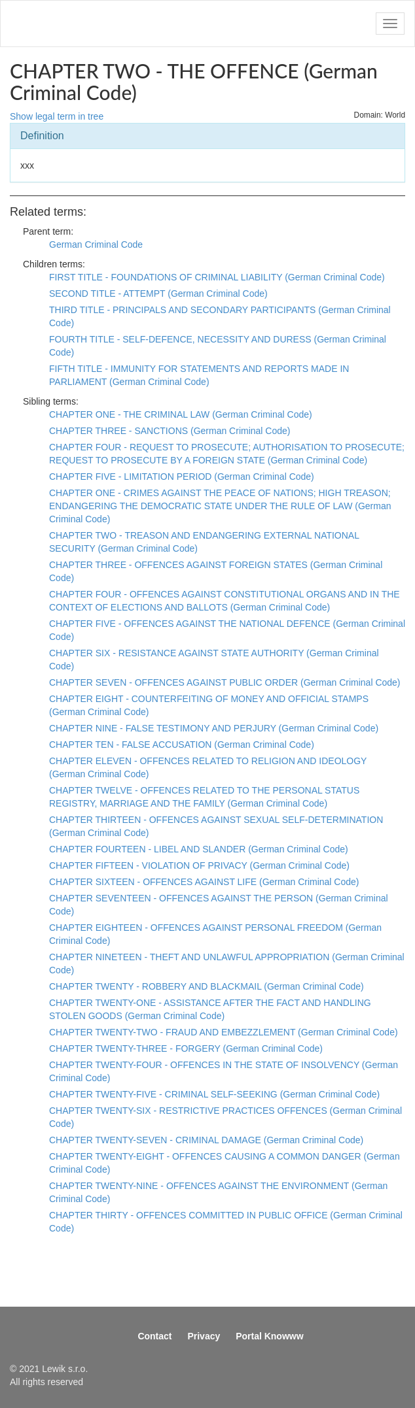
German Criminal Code (96, 244)
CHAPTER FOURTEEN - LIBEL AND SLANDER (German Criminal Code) (198, 849)
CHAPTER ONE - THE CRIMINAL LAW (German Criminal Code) (180, 414)
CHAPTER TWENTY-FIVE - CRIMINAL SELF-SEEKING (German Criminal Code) (214, 1094)
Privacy (203, 1336)
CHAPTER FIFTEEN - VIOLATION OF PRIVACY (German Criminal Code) (199, 865)
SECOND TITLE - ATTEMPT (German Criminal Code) (158, 293)
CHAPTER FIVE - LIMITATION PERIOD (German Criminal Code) (181, 476)
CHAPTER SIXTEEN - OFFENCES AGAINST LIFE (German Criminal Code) (204, 882)
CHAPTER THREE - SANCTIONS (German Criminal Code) (169, 431)
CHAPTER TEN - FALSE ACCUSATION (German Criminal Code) (181, 744)
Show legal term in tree (56, 116)
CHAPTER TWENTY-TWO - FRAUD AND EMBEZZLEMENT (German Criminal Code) (223, 1032)
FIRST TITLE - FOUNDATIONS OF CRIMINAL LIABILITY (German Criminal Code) (217, 277)
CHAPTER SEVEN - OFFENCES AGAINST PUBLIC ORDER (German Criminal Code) (225, 682)
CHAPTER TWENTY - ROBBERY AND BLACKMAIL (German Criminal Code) (206, 986)
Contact (154, 1336)
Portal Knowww (269, 1336)
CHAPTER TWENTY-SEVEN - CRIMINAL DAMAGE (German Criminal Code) (206, 1140)
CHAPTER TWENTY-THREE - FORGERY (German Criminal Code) (186, 1048)
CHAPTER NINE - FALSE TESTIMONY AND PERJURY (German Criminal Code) (213, 728)
